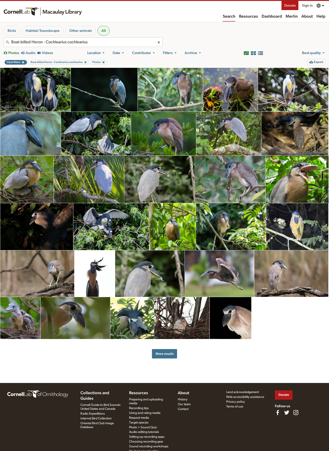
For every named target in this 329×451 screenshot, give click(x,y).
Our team (184, 404)
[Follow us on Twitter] (286, 412)
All (103, 31)
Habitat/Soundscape (43, 31)
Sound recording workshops (148, 446)
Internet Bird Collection (96, 418)
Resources (248, 16)
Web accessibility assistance (245, 397)
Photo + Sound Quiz (143, 427)
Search (229, 16)
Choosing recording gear (146, 441)
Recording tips (139, 408)
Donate (290, 5)
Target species (139, 422)
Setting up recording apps (146, 436)
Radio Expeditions (92, 413)
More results (165, 353)
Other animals (80, 31)
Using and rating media (144, 413)
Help (320, 16)
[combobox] (83, 42)
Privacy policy (235, 401)
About (307, 16)
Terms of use (234, 406)
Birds (12, 31)
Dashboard (272, 16)
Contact (183, 409)
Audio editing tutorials (144, 432)
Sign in (307, 5)
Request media (139, 417)
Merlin (292, 16)
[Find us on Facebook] (277, 412)
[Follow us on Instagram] (296, 412)
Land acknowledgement (242, 392)
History (183, 399)
